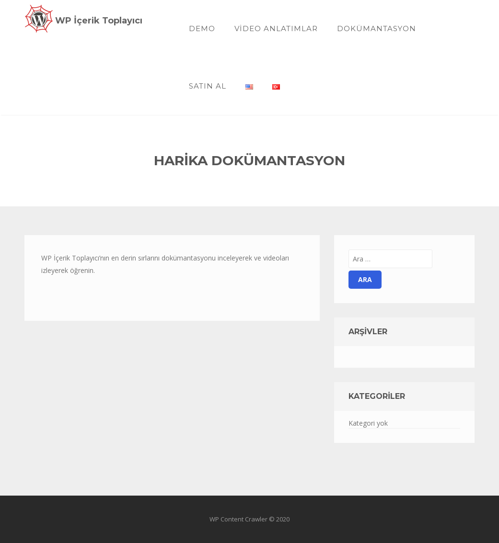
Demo (202, 28)
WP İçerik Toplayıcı (98, 20)
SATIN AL (207, 85)
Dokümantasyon (376, 28)
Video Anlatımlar (276, 28)
